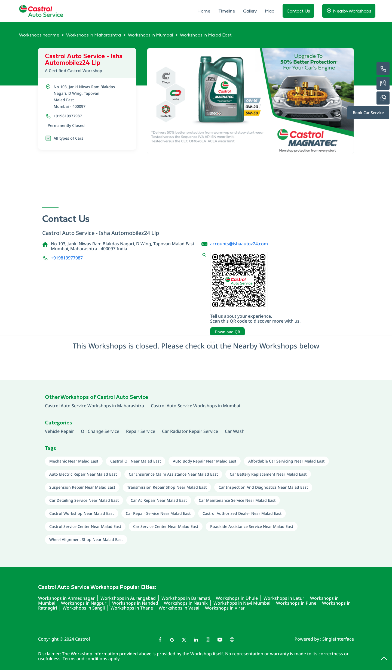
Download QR (227, 331)
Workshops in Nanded (135, 603)
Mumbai (231, 406)
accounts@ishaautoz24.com (239, 244)
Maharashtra (131, 406)
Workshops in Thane (132, 608)
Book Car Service (368, 112)
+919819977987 (68, 115)
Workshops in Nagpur (83, 603)
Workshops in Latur (284, 598)
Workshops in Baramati (185, 598)
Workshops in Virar (225, 608)
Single (338, 639)
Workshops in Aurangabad (128, 598)
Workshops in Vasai (179, 608)
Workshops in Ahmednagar (66, 598)
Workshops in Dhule (237, 598)
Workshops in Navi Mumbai (241, 603)
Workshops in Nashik (186, 603)
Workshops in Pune (296, 603)
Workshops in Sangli (84, 608)
